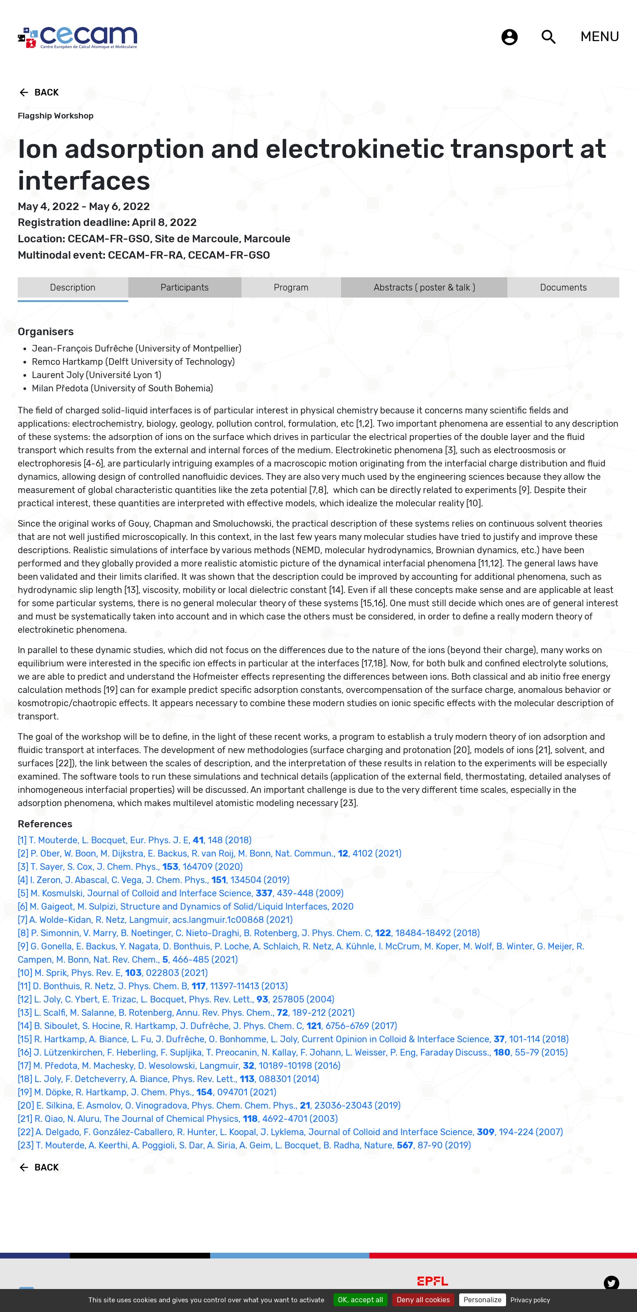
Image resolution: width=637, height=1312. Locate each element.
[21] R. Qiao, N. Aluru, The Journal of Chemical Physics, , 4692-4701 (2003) (178, 1118)
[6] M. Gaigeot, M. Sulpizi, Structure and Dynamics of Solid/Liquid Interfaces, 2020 (186, 906)
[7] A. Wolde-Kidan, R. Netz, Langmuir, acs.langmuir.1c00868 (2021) (155, 919)
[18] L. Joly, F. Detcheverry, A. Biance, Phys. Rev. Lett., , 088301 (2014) (168, 1079)
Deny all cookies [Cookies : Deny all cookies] (423, 1300)
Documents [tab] (563, 287)
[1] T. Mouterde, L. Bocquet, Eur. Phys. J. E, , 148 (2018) (135, 840)
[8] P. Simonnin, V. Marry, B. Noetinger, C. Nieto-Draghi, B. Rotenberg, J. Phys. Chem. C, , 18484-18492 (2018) (249, 933)
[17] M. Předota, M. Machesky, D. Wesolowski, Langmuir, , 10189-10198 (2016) (179, 1065)
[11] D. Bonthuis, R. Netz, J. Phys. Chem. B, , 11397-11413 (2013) (153, 986)
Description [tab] (73, 287)
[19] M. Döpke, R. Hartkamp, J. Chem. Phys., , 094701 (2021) (147, 1092)
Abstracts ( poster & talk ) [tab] (424, 287)
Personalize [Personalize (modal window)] (483, 1300)
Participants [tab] (185, 287)
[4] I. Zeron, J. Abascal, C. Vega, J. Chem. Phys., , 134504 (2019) (154, 880)
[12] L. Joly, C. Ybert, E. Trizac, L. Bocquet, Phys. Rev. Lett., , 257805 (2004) (176, 999)
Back (38, 92)
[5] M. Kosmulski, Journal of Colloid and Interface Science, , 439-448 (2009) (181, 893)
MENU (599, 36)
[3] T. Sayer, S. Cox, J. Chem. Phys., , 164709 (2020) (130, 866)
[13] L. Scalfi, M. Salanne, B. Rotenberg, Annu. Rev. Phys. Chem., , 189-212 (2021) (186, 1012)
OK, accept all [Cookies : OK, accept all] (360, 1300)
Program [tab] (291, 287)
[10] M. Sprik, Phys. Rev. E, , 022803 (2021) (113, 973)
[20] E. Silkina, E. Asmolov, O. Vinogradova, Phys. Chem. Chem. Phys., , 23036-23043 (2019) (209, 1105)
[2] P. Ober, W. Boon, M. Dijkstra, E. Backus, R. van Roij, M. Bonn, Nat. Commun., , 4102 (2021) (210, 853)
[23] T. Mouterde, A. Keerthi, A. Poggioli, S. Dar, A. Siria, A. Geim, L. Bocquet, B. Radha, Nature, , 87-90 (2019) (244, 1145)
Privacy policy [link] (530, 1300)
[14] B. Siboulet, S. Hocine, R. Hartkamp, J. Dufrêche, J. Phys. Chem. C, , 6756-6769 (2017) (207, 1026)
